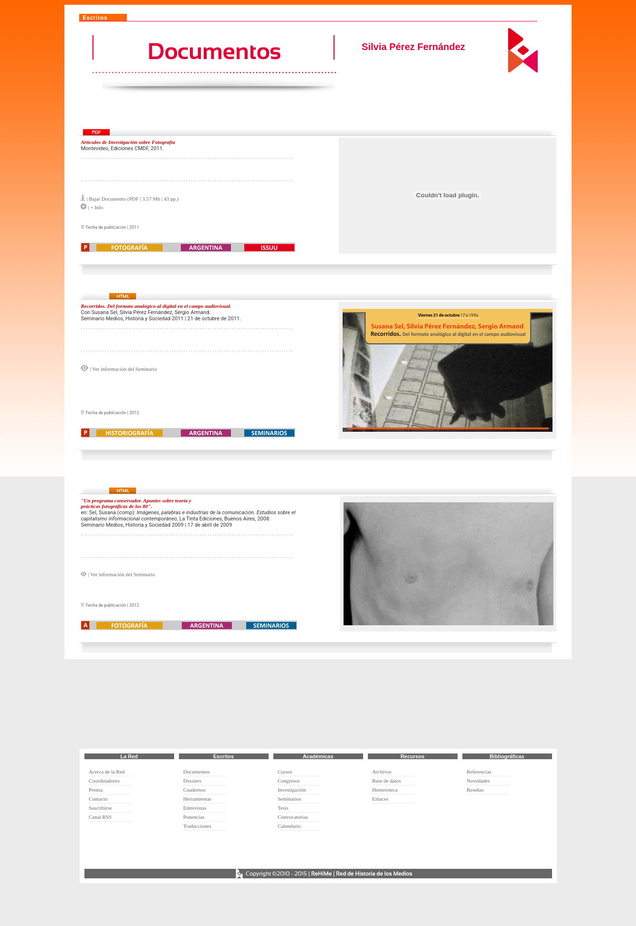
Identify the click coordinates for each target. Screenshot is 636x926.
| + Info (94, 207)
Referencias (479, 771)
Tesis (283, 808)
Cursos (285, 771)
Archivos (381, 771)
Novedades (478, 781)
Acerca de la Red (107, 771)
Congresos (289, 781)
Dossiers (192, 781)
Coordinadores (104, 781)
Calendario (289, 826)
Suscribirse (100, 808)
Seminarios (290, 799)
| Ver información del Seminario (122, 369)
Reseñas (475, 790)
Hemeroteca (384, 790)
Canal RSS (100, 817)
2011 (134, 227)
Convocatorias (293, 817)
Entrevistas (195, 808)
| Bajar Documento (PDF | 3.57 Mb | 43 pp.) (132, 199)
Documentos (196, 771)
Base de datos (386, 781)
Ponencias (194, 817)
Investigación (292, 790)
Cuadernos (194, 790)
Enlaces (380, 799)
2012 (134, 412)
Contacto (98, 799)
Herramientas (197, 799)
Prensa (96, 790)
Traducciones (197, 826)
